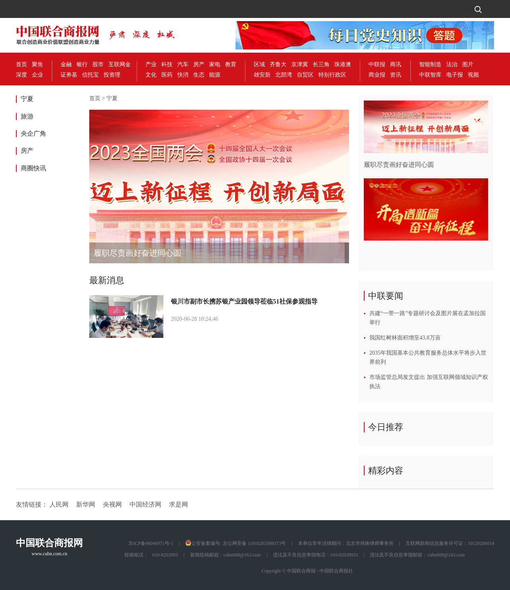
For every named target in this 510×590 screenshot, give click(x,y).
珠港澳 (342, 64)
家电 (214, 64)
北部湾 (283, 75)
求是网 (178, 504)
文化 (151, 75)
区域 (259, 64)
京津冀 (299, 64)
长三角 (321, 64)
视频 (473, 75)
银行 (82, 64)
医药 (167, 75)
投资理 (112, 75)
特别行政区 (332, 75)
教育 (230, 64)
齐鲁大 (278, 64)
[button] (339, 186)
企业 (37, 75)
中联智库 (430, 75)
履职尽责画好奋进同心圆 (137, 253)
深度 (21, 75)
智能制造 (430, 64)
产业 (151, 64)
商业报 (377, 75)
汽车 (182, 64)
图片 (467, 64)
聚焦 (37, 64)
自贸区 (305, 75)
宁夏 (27, 98)
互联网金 (119, 64)
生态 (198, 75)
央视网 (112, 504)
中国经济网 (145, 504)
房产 (198, 64)
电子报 (454, 75)
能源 (214, 75)
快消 (182, 75)
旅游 (27, 116)
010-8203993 (165, 555)
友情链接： (32, 504)
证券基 (69, 75)
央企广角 (33, 133)
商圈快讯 (33, 168)
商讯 (395, 64)
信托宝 (90, 75)
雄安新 (262, 75)
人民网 (59, 504)
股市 (98, 64)
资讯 (395, 75)
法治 (451, 64)
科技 (167, 64)
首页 (21, 64)
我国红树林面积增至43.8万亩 (405, 338)
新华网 (85, 504)
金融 (66, 64)
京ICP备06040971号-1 (150, 543)
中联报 (377, 64)
